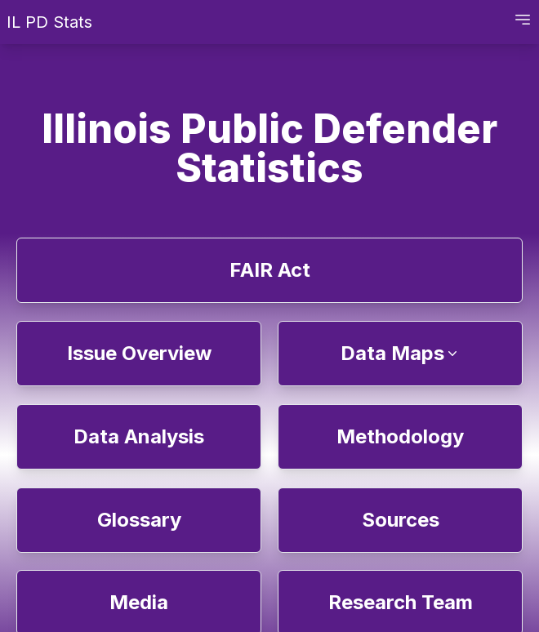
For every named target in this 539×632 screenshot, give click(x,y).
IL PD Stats (49, 22)
